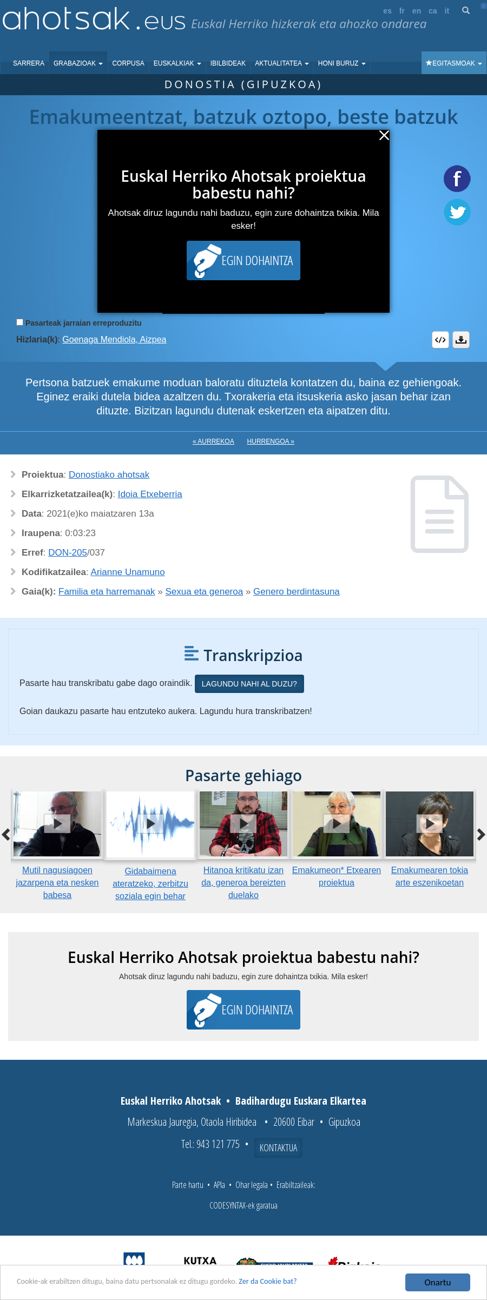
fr (402, 10)
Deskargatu (461, 339)
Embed (440, 339)
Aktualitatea (282, 63)
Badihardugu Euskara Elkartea (300, 1100)
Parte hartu (187, 1185)
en (416, 10)
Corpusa (128, 63)
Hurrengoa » (270, 441)
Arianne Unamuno (128, 572)
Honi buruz (342, 63)
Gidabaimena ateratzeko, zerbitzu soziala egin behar (150, 884)
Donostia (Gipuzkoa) (243, 84)
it (447, 10)
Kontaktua (278, 1147)
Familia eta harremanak (106, 591)
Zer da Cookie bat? (317, 1283)
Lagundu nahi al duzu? (249, 683)
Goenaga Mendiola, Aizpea (114, 339)
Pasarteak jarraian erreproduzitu (83, 323)
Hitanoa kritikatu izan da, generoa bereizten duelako (243, 883)
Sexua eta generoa (205, 591)
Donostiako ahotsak (109, 475)
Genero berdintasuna (296, 591)
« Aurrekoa (213, 441)
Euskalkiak (177, 63)
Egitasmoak (454, 63)
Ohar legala (251, 1185)
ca (433, 10)
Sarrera (28, 63)
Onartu (438, 1282)
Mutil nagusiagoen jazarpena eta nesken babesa (57, 883)
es (387, 10)
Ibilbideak (228, 63)
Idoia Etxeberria (150, 494)
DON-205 (67, 552)
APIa (219, 1185)
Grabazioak (78, 63)
